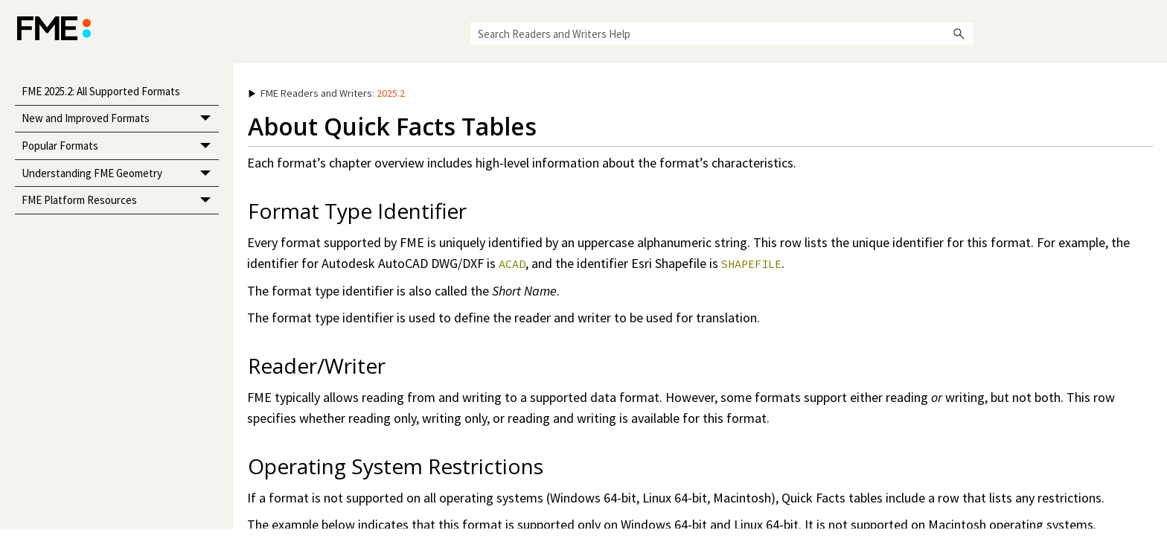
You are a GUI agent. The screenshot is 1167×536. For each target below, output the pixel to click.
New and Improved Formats (120, 119)
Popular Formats (120, 146)
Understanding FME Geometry (120, 174)
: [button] (327, 93)
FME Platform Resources (120, 200)
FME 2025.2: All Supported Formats (101, 91)
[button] (959, 33)
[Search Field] (721, 33)
